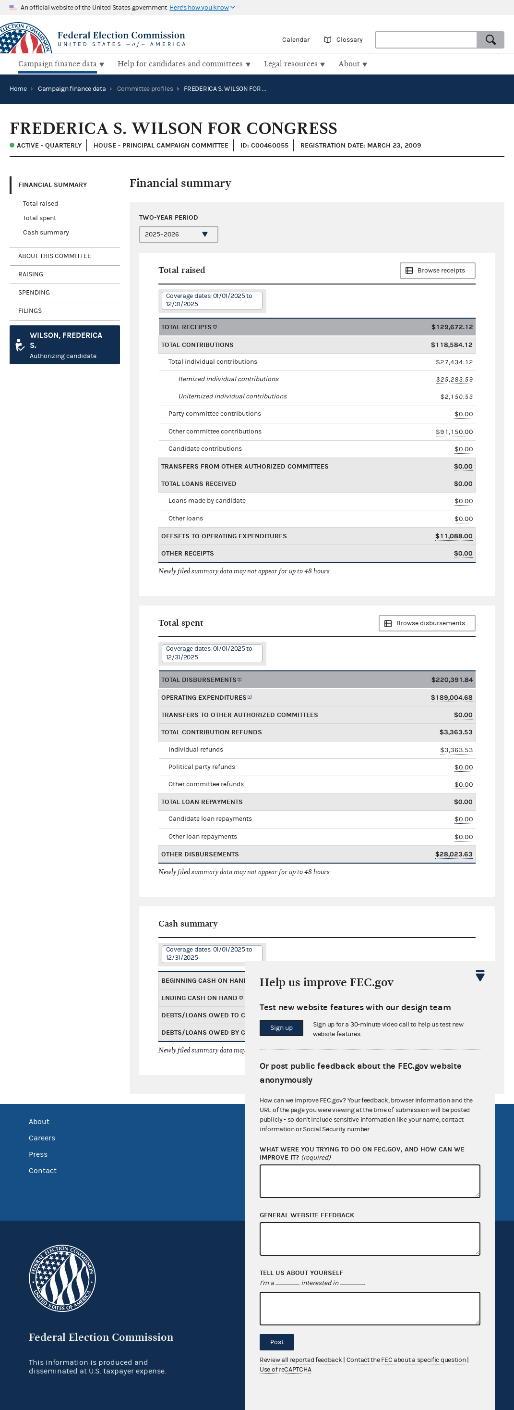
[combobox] (426, 40)
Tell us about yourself (301, 1273)
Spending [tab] (34, 292)
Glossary (349, 40)
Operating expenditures (204, 697)
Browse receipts (441, 269)
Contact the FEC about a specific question (406, 1360)
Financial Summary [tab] (52, 184)
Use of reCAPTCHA (285, 1369)
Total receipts (186, 326)
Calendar (296, 40)
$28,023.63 (454, 853)
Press (38, 1153)
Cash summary (46, 231)
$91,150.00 (454, 430)
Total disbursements (199, 679)
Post (277, 1342)
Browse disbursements (430, 622)
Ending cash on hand (199, 997)
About (39, 1120)
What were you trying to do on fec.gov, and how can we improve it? (362, 1154)
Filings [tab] (30, 310)
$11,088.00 (454, 535)
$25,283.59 (454, 378)
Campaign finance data (72, 88)
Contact (43, 1169)
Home (18, 88)
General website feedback (307, 1215)
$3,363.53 (456, 748)
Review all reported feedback (301, 1360)
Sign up (281, 1028)
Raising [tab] (30, 273)
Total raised (40, 203)
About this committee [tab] (54, 255)
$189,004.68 (452, 697)
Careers (42, 1137)
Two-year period (168, 216)
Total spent (39, 217)
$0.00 (463, 413)
